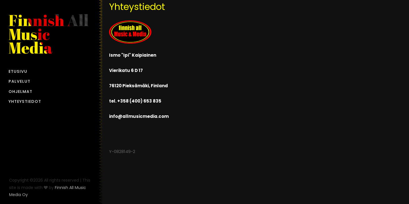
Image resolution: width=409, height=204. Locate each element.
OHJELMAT (20, 91)
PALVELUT (19, 81)
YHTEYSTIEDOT (25, 101)
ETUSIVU (18, 71)
